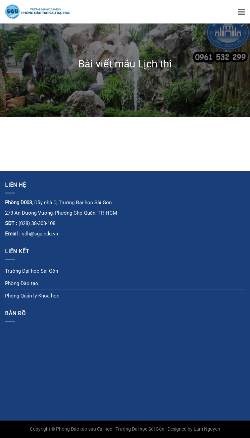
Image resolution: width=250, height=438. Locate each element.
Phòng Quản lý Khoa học (32, 296)
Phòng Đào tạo (21, 283)
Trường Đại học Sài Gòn (31, 271)
